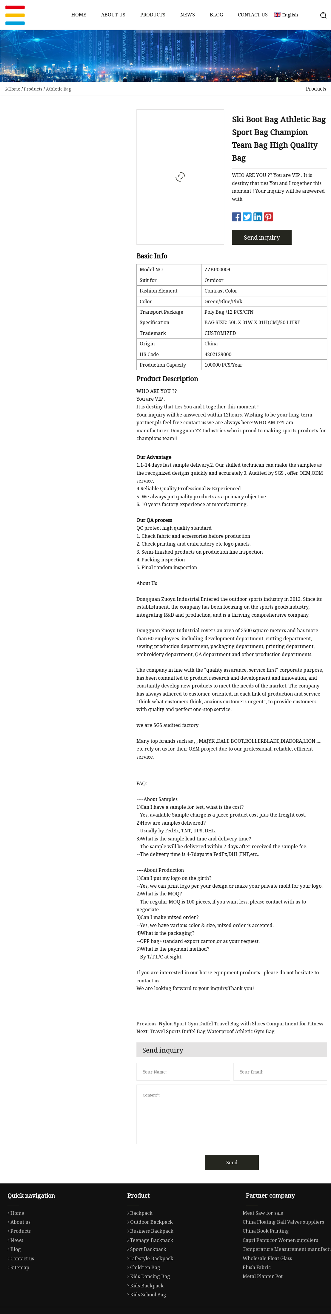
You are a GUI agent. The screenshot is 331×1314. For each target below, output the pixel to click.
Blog (216, 14)
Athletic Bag (58, 89)
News (187, 14)
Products (152, 14)
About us (113, 14)
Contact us (253, 14)
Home (78, 14)
